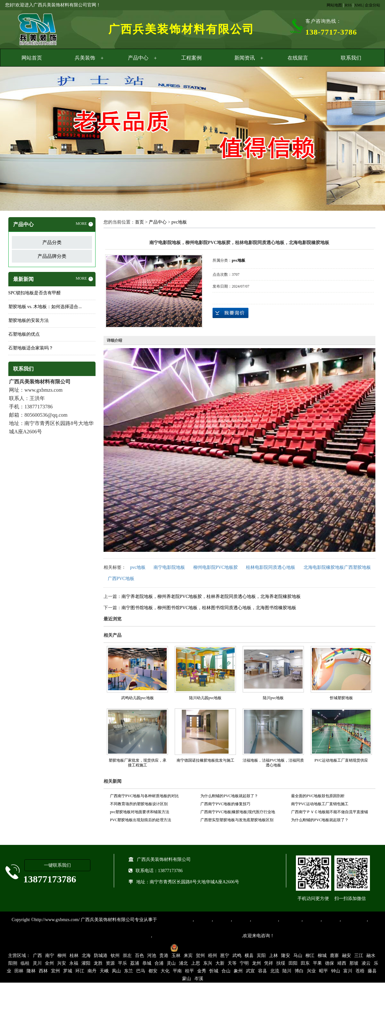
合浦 (159, 963)
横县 (249, 955)
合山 (226, 971)
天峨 (104, 971)
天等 (232, 963)
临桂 (25, 963)
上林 (273, 955)
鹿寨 (334, 955)
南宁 (49, 955)
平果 (317, 963)
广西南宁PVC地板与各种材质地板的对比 (144, 796)
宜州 (55, 971)
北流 (274, 971)
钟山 (335, 971)
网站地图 (334, 5)
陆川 (286, 971)
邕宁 (224, 955)
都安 (152, 971)
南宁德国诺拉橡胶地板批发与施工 (205, 760)
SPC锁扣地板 (354, 919)
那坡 (353, 963)
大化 (165, 971)
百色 (139, 955)
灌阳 (85, 963)
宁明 (244, 963)
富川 (347, 971)
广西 (37, 955)
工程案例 (191, 58)
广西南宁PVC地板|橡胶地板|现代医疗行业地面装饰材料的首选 (237, 813)
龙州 (256, 963)
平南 (177, 971)
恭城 (146, 963)
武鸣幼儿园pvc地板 (137, 698)
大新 (219, 963)
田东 (305, 963)
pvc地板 (179, 222)
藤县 (372, 971)
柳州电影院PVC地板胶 (215, 567)
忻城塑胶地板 (341, 698)
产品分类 (52, 242)
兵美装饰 (85, 58)
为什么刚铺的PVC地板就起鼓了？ (229, 796)
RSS (348, 5)
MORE (84, 223)
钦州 (115, 955)
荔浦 (134, 963)
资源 (110, 963)
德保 (329, 963)
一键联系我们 (57, 865)
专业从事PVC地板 (175, 919)
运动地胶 (241, 919)
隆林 (31, 971)
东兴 (207, 963)
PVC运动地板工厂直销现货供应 (341, 760)
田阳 (293, 963)
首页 (139, 222)
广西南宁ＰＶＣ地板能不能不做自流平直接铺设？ (329, 813)
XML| (359, 5)
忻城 (213, 971)
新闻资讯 (244, 58)
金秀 (201, 971)
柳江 (309, 955)
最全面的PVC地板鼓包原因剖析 (318, 796)
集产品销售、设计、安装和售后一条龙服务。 (197, 935)
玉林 (176, 955)
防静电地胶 (290, 919)
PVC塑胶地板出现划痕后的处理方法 (140, 820)
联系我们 (351, 58)
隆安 (285, 955)
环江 (79, 971)
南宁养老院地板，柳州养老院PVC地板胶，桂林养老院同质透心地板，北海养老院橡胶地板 (211, 596)
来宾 (188, 955)
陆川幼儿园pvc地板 (205, 698)
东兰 (128, 971)
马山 (297, 955)
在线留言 (298, 58)
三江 (358, 955)
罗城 (67, 971)
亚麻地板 (312, 919)
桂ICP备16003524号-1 (145, 947)
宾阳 (261, 955)
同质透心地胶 (264, 919)
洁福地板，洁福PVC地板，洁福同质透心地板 (273, 762)
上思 (195, 963)
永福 (73, 963)
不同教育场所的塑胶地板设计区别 (139, 804)
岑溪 (198, 978)
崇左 (127, 955)
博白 (299, 971)
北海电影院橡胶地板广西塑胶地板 (337, 567)
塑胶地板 (203, 919)
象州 (238, 971)
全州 (49, 963)
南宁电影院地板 (169, 567)
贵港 (163, 955)
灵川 (37, 963)
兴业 (311, 971)
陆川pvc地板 (273, 698)
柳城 (322, 955)
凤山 (116, 971)
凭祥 (268, 963)
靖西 (341, 963)
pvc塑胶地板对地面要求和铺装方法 (139, 812)
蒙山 (186, 978)
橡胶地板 (222, 919)
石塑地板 (331, 919)
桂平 (189, 971)
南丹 (92, 971)
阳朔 (12, 963)
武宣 (250, 971)
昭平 (323, 971)
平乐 (122, 963)
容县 (262, 971)
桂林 (74, 955)
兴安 (61, 963)
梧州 (212, 955)
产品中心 (138, 58)
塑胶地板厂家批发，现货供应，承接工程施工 (137, 762)
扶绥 (280, 963)
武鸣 (236, 955)
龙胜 (98, 963)
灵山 (171, 963)
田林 (18, 971)
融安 (346, 955)
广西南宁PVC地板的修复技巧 (225, 804)
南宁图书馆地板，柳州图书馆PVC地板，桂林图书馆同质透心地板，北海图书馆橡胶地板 (208, 607)
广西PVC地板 (121, 578)
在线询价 (230, 313)
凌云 (366, 963)
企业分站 (372, 5)
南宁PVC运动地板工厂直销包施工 (319, 804)
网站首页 (31, 58)
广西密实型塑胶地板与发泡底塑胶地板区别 (236, 820)
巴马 (140, 971)
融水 (370, 955)
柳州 (61, 955)
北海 (86, 955)
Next (364, 140)
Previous (21, 140)
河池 (151, 955)
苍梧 (360, 971)
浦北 (183, 963)
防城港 (100, 955)
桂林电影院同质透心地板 (270, 567)
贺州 (200, 955)
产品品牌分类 (52, 256)
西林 (43, 971)
